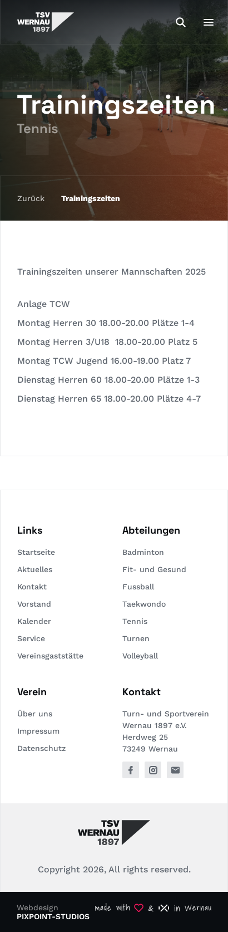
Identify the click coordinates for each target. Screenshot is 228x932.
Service (31, 638)
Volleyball (140, 655)
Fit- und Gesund (154, 569)
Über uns (34, 713)
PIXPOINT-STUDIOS (53, 916)
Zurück (30, 198)
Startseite (36, 552)
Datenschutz (41, 748)
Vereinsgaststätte (50, 655)
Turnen (136, 638)
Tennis (134, 621)
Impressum (38, 730)
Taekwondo (144, 603)
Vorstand (34, 603)
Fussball (138, 586)
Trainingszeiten (90, 198)
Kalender (34, 621)
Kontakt (32, 586)
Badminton (143, 552)
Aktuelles (34, 569)
